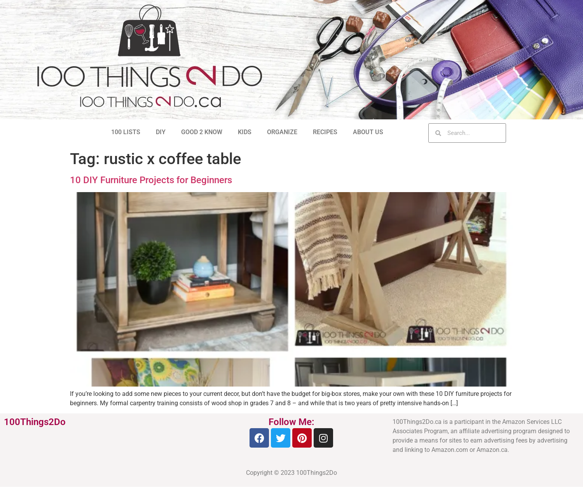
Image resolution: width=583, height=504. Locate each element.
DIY (161, 132)
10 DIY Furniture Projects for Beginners (151, 180)
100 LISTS (125, 132)
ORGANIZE (282, 132)
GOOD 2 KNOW (201, 132)
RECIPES (325, 132)
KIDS (244, 132)
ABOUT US (368, 132)
